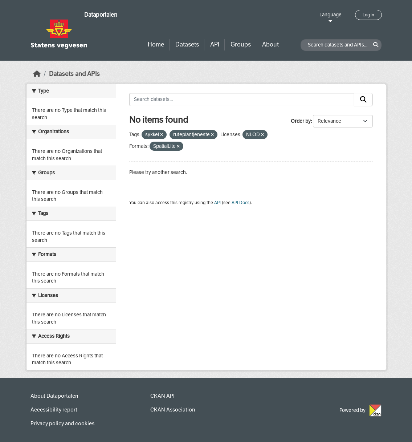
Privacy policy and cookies (62, 423)
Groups (241, 44)
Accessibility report (53, 409)
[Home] (37, 74)
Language (330, 15)
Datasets (187, 44)
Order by (301, 121)
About (270, 44)
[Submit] (363, 99)
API (214, 44)
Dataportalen (100, 14)
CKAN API (162, 396)
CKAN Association (172, 409)
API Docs (240, 202)
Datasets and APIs (74, 74)
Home (156, 44)
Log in (368, 14)
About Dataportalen (54, 396)
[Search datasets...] (241, 99)
